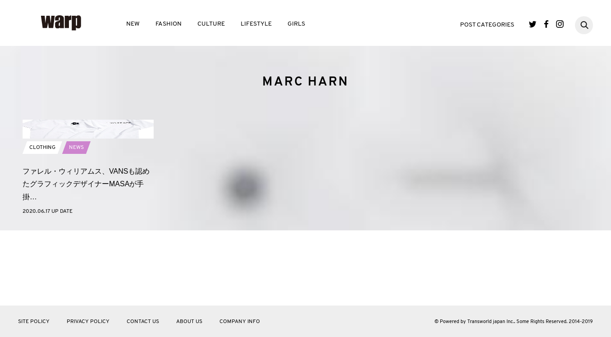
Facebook (546, 24)
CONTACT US (143, 321)
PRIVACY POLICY (88, 321)
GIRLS (296, 24)
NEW (133, 24)
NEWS (76, 222)
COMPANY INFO (239, 321)
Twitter (533, 24)
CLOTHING (42, 222)
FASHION (168, 24)
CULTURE (211, 24)
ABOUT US (189, 321)
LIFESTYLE (256, 24)
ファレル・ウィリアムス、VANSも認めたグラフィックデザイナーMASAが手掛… (86, 259)
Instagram (560, 24)
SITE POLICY (34, 321)
